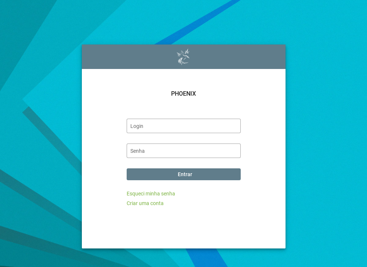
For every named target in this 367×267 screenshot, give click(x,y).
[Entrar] (184, 174)
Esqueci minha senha (151, 194)
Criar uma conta (145, 203)
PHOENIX (183, 93)
